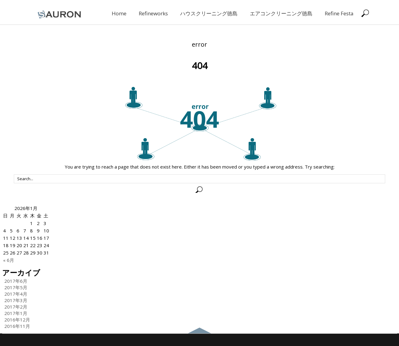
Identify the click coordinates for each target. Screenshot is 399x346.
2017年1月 (15, 313)
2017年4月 (15, 294)
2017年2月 (15, 307)
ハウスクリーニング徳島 (209, 13)
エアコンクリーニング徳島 (281, 13)
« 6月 (8, 260)
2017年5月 (15, 287)
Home (119, 13)
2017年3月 (15, 300)
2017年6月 (15, 281)
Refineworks (153, 13)
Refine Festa (339, 13)
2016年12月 (17, 320)
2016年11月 (17, 326)
